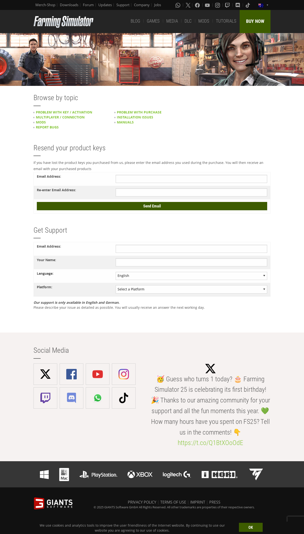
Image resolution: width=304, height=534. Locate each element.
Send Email (152, 206)
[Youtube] (208, 5)
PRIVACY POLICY (142, 502)
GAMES (153, 21)
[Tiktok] (248, 5)
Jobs (157, 4)
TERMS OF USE (173, 502)
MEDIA (172, 21)
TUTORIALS (226, 21)
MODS (203, 21)
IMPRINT (197, 502)
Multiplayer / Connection (60, 117)
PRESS (214, 502)
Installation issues (135, 117)
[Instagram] (218, 5)
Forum (88, 4)
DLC (188, 21)
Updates (105, 4)
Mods (41, 122)
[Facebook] (198, 5)
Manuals (125, 122)
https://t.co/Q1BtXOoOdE (210, 443)
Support (122, 4)
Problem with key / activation (64, 112)
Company (142, 4)
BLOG (135, 21)
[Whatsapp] (178, 5)
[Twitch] (228, 5)
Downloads (69, 4)
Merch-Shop (45, 4)
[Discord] (238, 5)
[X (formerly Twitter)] (188, 5)
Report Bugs (47, 127)
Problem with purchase (139, 112)
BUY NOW (255, 21)
